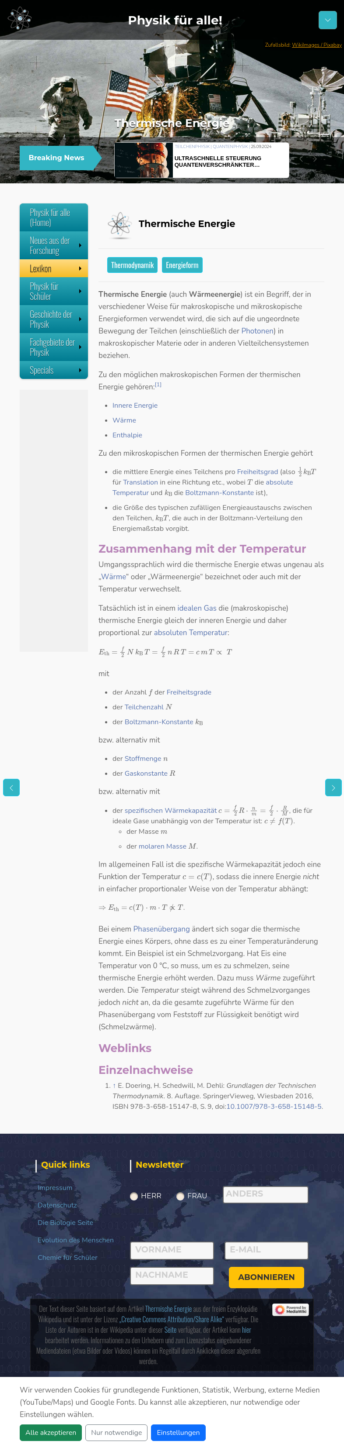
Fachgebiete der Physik (57, 346)
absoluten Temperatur (191, 633)
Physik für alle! (175, 20)
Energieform (182, 264)
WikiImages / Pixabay (317, 44)
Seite (171, 1329)
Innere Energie (135, 405)
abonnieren (266, 1277)
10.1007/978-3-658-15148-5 (274, 1106)
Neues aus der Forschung (57, 245)
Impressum (55, 1188)
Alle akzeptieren (50, 1433)
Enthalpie (127, 435)
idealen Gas (196, 608)
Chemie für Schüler (68, 1257)
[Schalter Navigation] (328, 20)
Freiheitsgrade (189, 692)
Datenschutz (57, 1205)
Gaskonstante (146, 773)
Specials (57, 369)
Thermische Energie (168, 1309)
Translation (140, 482)
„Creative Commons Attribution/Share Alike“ (171, 1319)
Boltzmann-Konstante (219, 493)
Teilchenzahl (144, 707)
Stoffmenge (143, 759)
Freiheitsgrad (257, 472)
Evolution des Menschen (76, 1240)
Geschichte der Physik (57, 318)
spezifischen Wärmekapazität (171, 810)
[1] (158, 385)
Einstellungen (178, 1433)
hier (246, 1329)
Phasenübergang (161, 929)
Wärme (124, 420)
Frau (197, 1196)
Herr (151, 1196)
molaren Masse (162, 846)
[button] (301, 158)
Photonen (257, 331)
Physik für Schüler (57, 291)
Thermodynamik (132, 264)
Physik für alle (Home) (50, 217)
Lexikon (57, 268)
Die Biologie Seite (65, 1223)
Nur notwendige (116, 1433)
